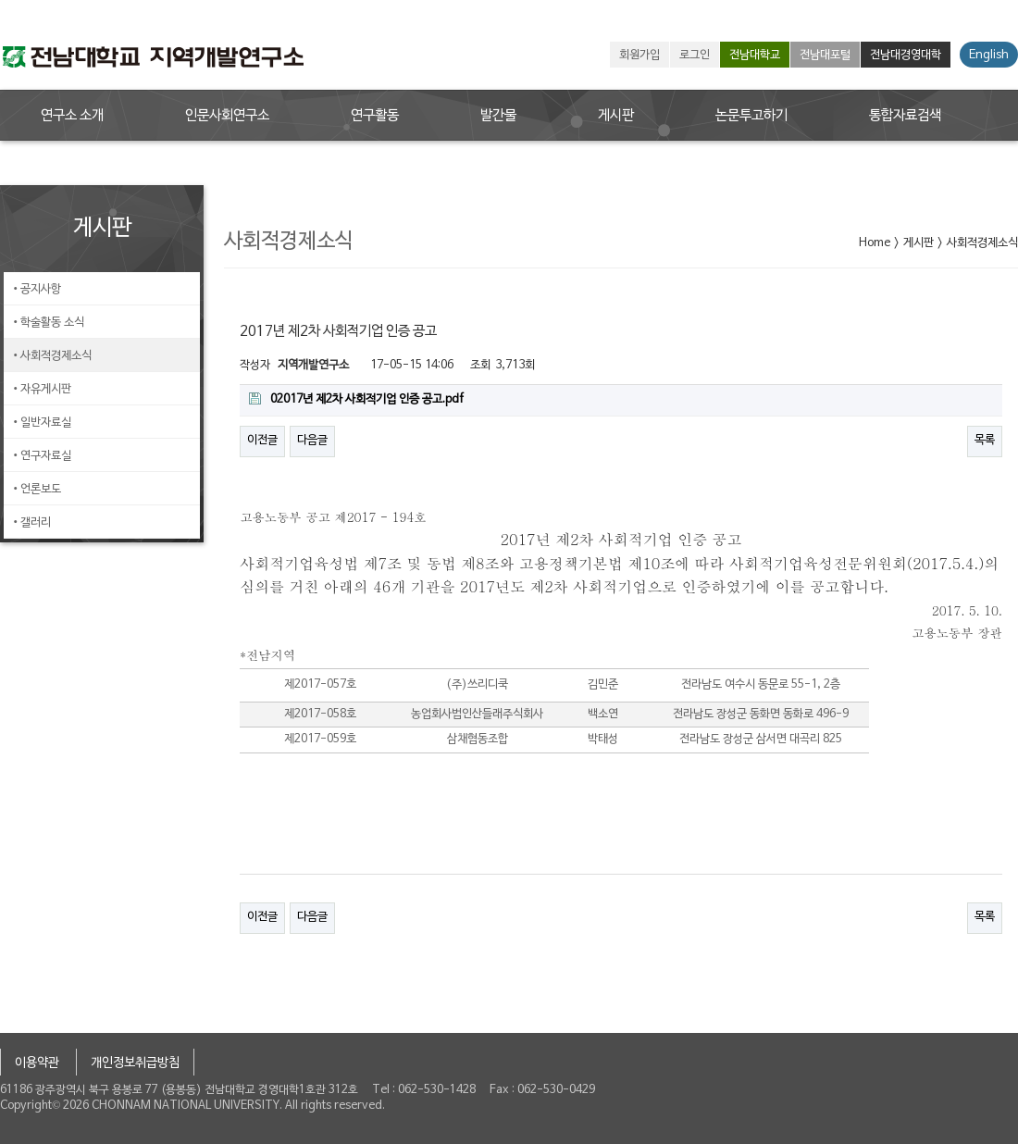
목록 (985, 440)
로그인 (694, 55)
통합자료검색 (905, 115)
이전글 (262, 440)
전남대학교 (754, 55)
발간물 (498, 115)
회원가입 (639, 55)
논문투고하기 (751, 115)
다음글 (312, 440)
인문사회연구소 (227, 115)
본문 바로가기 (0, 0)
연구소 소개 (72, 115)
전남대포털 (825, 55)
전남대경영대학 (905, 55)
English (989, 55)
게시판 (616, 115)
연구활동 (375, 115)
